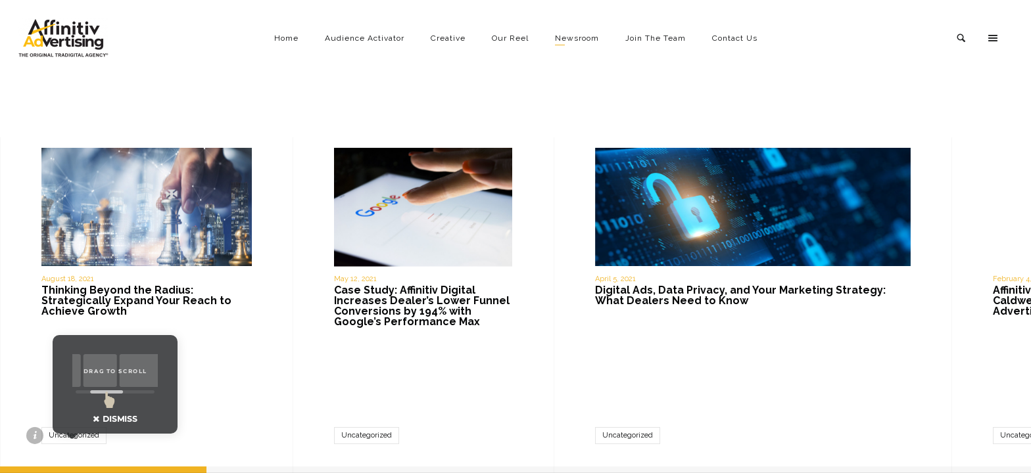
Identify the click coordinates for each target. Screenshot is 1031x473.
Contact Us (734, 38)
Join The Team (655, 38)
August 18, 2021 (67, 279)
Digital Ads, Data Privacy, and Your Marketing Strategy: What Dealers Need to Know (740, 295)
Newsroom (577, 38)
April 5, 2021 (615, 279)
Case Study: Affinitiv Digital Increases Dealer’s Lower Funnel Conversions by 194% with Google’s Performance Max (422, 306)
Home (286, 38)
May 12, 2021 (355, 279)
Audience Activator (364, 38)
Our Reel (510, 38)
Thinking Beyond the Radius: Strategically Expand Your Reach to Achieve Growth (136, 300)
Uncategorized (366, 435)
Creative (448, 38)
